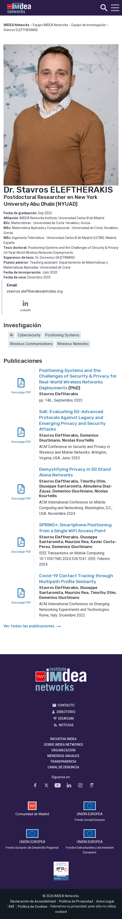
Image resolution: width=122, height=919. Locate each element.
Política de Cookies (33, 906)
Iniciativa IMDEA (63, 739)
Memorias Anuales (63, 756)
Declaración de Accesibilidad (33, 901)
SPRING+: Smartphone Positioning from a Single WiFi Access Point (75, 527)
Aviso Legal (105, 901)
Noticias (66, 725)
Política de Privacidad (76, 901)
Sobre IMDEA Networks (63, 744)
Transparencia (63, 761)
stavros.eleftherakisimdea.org (35, 291)
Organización (63, 750)
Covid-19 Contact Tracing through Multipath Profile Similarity (76, 578)
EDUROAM (66, 718)
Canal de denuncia (63, 767)
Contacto (66, 705)
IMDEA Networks (61, 680)
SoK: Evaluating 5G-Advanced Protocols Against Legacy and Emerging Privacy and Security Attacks (72, 420)
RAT (12, 906)
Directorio (66, 712)
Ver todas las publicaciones (33, 626)
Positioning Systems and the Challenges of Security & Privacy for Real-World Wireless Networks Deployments (78, 379)
